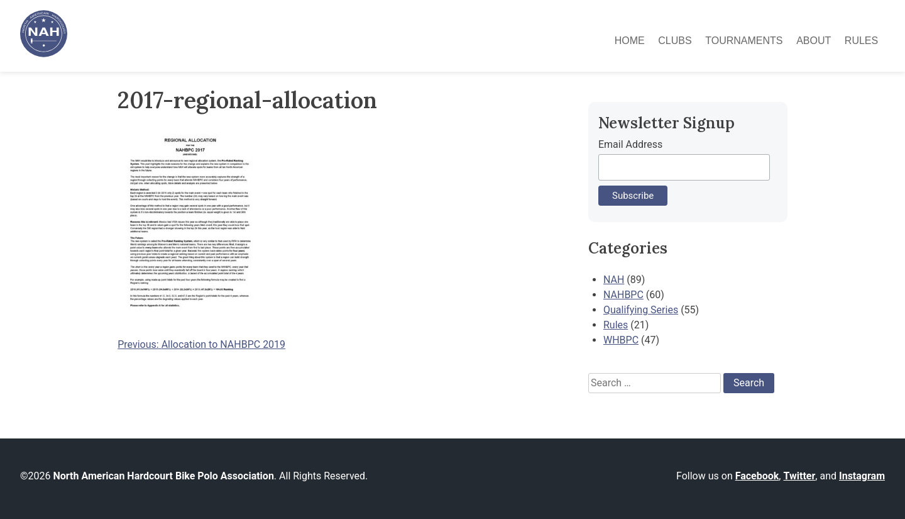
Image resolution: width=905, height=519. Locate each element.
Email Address (630, 144)
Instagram (862, 476)
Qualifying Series (640, 310)
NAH (613, 280)
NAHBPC (623, 295)
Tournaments (743, 40)
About (813, 40)
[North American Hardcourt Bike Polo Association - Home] (43, 54)
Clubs (674, 40)
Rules (861, 40)
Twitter (799, 476)
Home (630, 40)
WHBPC (621, 340)
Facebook (757, 476)
